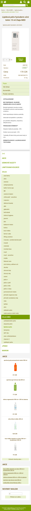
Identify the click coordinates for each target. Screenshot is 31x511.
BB (4, 191)
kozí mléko (7, 230)
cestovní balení (8, 194)
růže (5, 301)
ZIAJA (4, 172)
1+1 (3, 154)
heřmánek (7, 212)
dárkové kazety (8, 203)
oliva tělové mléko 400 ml (15, 419)
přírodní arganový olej (10, 295)
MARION (5, 351)
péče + (6, 279)
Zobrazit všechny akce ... (15, 459)
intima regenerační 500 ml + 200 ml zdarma (15, 399)
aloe (5, 179)
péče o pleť (7, 282)
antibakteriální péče (10, 321)
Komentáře (6, 90)
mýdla (5, 258)
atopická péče (8, 324)
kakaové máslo (8, 224)
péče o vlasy (7, 289)
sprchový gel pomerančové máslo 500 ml (15, 360)
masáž (6, 243)
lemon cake (7, 234)
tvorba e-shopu (7, 509)
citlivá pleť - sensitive (10, 197)
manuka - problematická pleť (12, 240)
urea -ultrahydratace (10, 336)
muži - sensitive (8, 255)
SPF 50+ (6, 333)
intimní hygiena (8, 215)
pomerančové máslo (10, 292)
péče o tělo (7, 286)
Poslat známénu (8, 94)
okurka (6, 267)
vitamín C (7, 339)
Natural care (7, 261)
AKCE (4, 158)
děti (5, 206)
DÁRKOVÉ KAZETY (9, 163)
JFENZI (4, 346)
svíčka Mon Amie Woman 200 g (12, 482)
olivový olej (7, 273)
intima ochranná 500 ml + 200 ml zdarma (14, 477)
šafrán (6, 304)
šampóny (6, 330)
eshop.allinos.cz (10, 507)
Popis (5, 83)
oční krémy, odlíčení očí (11, 264)
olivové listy (7, 270)
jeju (5, 221)
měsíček (6, 246)
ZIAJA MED (6, 317)
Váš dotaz (6, 87)
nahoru (28, 508)
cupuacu (6, 200)
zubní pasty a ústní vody (11, 313)
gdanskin (6, 209)
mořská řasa (7, 249)
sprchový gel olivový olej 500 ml (15, 380)
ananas (6, 182)
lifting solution (8, 237)
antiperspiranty (8, 185)
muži (5, 252)
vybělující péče (8, 342)
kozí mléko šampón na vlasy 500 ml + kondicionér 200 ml (15, 439)
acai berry (7, 175)
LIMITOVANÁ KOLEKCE (10, 167)
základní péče (8, 310)
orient (5, 276)
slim (5, 307)
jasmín (6, 218)
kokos (5, 227)
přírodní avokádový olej (11, 298)
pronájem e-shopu (15, 509)
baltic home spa (9, 188)
